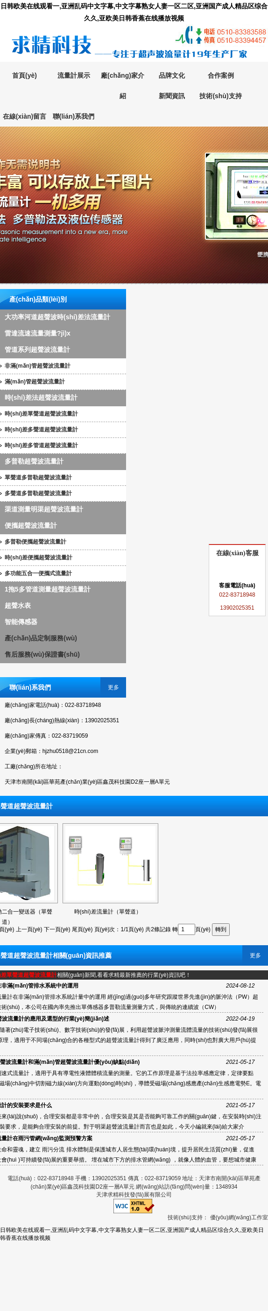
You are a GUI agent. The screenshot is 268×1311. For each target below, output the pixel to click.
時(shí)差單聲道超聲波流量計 (41, 413)
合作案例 (221, 75)
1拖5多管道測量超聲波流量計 (48, 589)
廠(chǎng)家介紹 (122, 86)
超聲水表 (18, 605)
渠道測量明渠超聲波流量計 (44, 509)
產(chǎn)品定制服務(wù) (41, 638)
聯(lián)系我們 (73, 116)
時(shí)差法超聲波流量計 (41, 397)
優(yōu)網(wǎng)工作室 (239, 1217)
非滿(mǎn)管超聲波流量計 (38, 366)
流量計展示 (73, 75)
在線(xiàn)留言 (24, 116)
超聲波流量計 (134, 205)
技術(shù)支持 (220, 96)
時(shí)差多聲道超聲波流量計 (41, 429)
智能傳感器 (21, 621)
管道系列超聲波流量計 (37, 349)
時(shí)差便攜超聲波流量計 (38, 557)
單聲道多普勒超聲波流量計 (38, 477)
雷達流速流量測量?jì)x (38, 333)
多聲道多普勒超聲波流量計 (38, 493)
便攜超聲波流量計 (31, 525)
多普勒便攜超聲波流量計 (35, 541)
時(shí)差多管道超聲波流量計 (41, 445)
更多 (113, 687)
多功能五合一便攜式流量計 (38, 573)
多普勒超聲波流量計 (34, 461)
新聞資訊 (172, 96)
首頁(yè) (24, 75)
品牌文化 (172, 75)
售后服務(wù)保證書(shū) (42, 654)
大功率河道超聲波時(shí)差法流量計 (57, 317)
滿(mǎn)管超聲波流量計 (35, 381)
